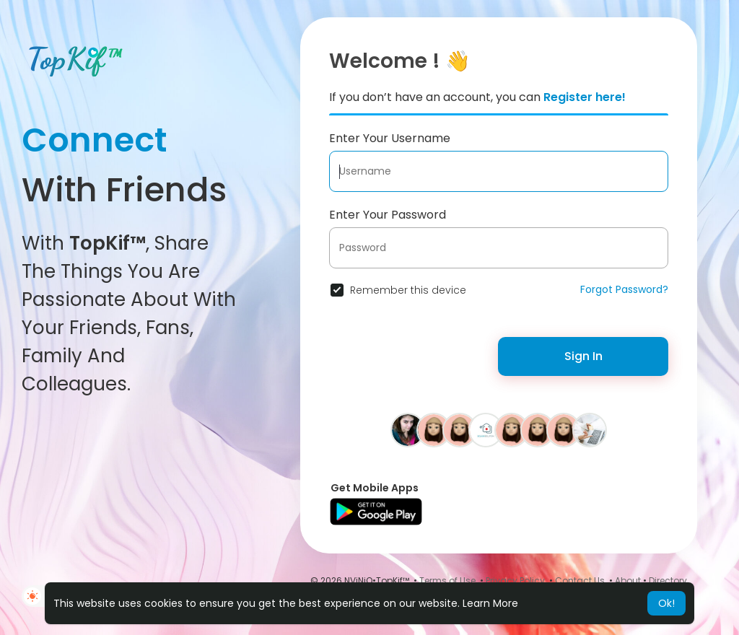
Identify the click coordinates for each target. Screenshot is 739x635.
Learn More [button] (490, 603)
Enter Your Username (389, 138)
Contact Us (580, 580)
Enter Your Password (387, 214)
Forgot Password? (624, 289)
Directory (668, 580)
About (628, 580)
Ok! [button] (666, 603)
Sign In (583, 356)
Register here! (584, 97)
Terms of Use (447, 580)
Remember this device (408, 290)
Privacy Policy (515, 580)
